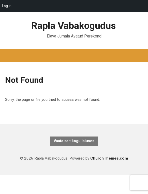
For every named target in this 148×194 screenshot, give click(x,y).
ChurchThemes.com (109, 158)
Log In (6, 6)
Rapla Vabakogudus (73, 25)
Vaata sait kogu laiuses (74, 141)
